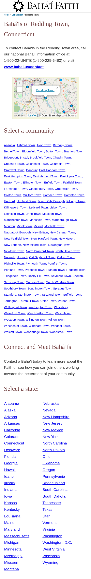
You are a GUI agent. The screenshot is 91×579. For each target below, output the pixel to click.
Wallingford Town (15, 307)
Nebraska (50, 403)
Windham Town (39, 325)
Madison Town (52, 213)
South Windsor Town (60, 282)
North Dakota (53, 450)
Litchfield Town (14, 213)
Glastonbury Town (41, 188)
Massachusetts (16, 536)
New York (50, 437)
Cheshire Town (14, 163)
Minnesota (13, 549)
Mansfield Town (39, 219)
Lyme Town (33, 213)
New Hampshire (55, 417)
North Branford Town (40, 251)
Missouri (11, 562)
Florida (10, 457)
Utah (46, 516)
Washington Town (40, 307)
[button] (45, 82)
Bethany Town (62, 145)
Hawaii (10, 470)
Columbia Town (60, 163)
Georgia (11, 463)
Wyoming (50, 562)
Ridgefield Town (15, 276)
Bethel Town (12, 151)
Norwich (22, 257)
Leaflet (32, 115)
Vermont (49, 523)
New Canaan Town (62, 232)
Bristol (24, 157)
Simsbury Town (14, 282)
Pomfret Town (57, 263)
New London (12, 244)
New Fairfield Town (16, 238)
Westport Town (14, 319)
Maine (9, 523)
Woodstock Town (60, 332)
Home (6, 15)
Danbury (31, 170)
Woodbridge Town (35, 332)
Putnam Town (55, 269)
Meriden (9, 226)
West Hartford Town (40, 313)
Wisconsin (51, 556)
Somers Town (35, 282)
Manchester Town (16, 219)
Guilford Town (32, 195)
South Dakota (53, 496)
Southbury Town (15, 288)
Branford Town (73, 151)
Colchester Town (37, 163)
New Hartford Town (44, 238)
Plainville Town (14, 263)
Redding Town (45, 90)
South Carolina (55, 490)
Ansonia (9, 145)
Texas (47, 509)
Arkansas (12, 423)
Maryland (12, 529)
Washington (52, 536)
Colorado (12, 437)
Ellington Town (32, 182)
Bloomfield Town (33, 151)
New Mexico (52, 430)
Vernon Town (66, 300)
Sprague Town (62, 288)
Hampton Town (74, 195)
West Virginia (53, 549)
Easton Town (12, 182)
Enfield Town (52, 182)
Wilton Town (56, 319)
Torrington (10, 300)
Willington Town (36, 319)
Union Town (48, 300)
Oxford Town (65, 257)
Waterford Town (14, 313)
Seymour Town (61, 276)
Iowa (8, 496)
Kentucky (12, 509)
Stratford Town (52, 294)
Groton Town (12, 195)
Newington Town (59, 244)
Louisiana (12, 516)
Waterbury (61, 307)
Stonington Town (29, 294)
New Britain (40, 232)
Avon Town (44, 145)
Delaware (12, 450)
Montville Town (54, 226)
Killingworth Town (15, 207)
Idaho (9, 476)
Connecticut (17, 15)
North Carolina (54, 443)
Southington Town (39, 288)
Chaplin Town (62, 157)
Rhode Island (53, 483)
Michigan (11, 542)
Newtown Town (14, 251)
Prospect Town (35, 269)
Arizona (10, 417)
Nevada (48, 410)
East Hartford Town (45, 176)
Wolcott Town (13, 332)
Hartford (9, 201)
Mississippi (13, 556)
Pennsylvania (53, 476)
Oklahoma (51, 463)
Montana (11, 569)
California (12, 430)
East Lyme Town (71, 176)
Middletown (24, 226)
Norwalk (9, 257)
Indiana (10, 490)
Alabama (11, 403)
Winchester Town (15, 325)
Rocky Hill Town (38, 276)
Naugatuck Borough (17, 232)
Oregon (48, 470)
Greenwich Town (66, 188)
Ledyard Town (38, 207)
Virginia (48, 529)
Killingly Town (76, 201)
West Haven (63, 313)
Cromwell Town (14, 170)
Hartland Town (26, 201)
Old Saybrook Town (42, 257)
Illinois (9, 483)
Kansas (10, 503)
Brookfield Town (40, 157)
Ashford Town (26, 145)
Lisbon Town (58, 207)
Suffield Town (72, 294)
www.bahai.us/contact (24, 67)
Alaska (10, 410)
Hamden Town (52, 195)
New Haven (66, 238)
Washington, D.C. (57, 542)
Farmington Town (15, 188)
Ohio (46, 457)
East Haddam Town (52, 170)
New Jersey (52, 423)
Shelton (78, 276)
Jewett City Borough (51, 201)
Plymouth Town (35, 263)
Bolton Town (54, 151)
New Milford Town (35, 244)
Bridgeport (11, 157)
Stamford (10, 294)
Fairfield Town (72, 182)
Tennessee (51, 503)
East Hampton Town (17, 176)
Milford (38, 226)
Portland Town (13, 269)
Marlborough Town (64, 219)
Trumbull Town (29, 300)
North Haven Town (67, 251)
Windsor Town (60, 325)
